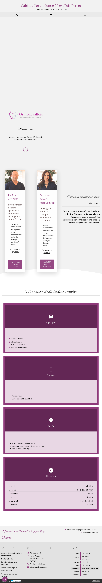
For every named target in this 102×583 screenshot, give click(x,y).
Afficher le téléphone (19, 347)
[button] (51, 328)
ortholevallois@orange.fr (39, 567)
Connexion (96, 580)
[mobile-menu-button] (85, 14)
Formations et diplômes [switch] (15, 250)
